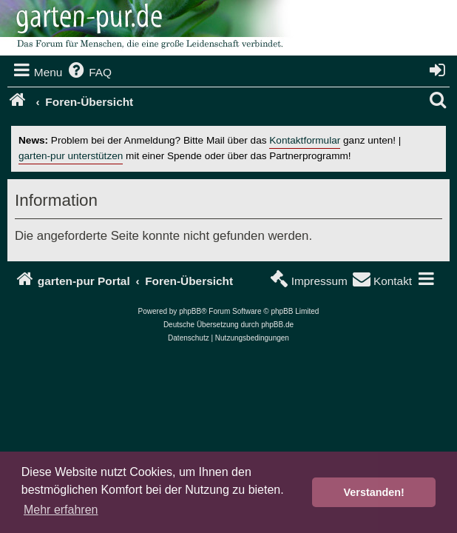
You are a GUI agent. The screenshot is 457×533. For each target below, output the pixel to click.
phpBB (190, 311)
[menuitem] (89, 72)
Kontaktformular (304, 140)
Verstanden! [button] (374, 492)
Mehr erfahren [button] (61, 509)
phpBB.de (277, 325)
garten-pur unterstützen (70, 155)
